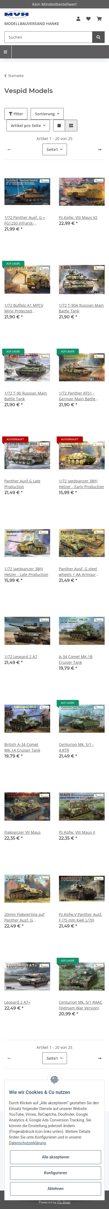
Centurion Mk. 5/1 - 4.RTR (76, 747)
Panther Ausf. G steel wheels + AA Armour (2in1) (78, 571)
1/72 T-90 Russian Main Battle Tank (25, 395)
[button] (78, 18)
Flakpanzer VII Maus (22, 832)
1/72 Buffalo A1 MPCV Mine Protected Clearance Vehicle (23, 308)
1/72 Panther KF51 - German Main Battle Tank (77, 396)
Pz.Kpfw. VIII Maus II (77, 832)
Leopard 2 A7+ (17, 1002)
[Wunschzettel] (88, 18)
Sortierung (45, 113)
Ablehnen (55, 1188)
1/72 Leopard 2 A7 (20, 656)
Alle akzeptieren (55, 1157)
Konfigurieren (55, 1173)
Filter (16, 113)
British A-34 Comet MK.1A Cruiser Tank (22, 747)
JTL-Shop (63, 1202)
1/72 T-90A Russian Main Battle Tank (81, 308)
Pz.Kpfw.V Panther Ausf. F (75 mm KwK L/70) (80, 917)
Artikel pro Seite (26, 125)
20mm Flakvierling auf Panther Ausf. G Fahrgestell (24, 917)
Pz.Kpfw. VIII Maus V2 (78, 217)
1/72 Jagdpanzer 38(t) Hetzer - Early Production (81, 483)
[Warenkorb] (99, 18)
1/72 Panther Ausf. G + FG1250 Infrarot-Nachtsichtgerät (24, 220)
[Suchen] (48, 37)
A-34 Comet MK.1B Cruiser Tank (75, 659)
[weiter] (100, 149)
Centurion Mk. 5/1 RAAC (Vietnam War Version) (80, 1005)
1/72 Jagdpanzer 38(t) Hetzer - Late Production (26, 571)
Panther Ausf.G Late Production (22, 483)
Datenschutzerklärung (27, 1143)
